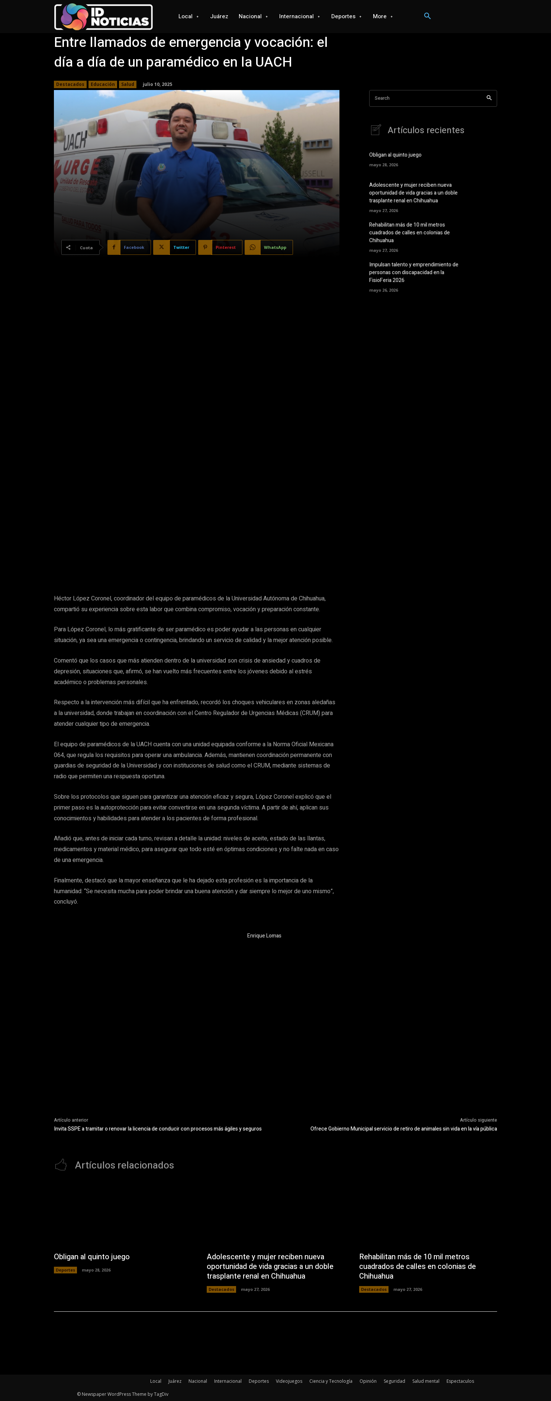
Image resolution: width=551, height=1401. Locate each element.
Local (155, 1381)
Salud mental (425, 1381)
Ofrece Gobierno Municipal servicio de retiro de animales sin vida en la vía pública (403, 1129)
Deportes (65, 1270)
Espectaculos (460, 1381)
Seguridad (394, 1381)
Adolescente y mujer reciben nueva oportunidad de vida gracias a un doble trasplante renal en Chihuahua (413, 193)
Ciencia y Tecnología (330, 1381)
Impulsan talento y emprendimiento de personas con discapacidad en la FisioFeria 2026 (413, 272)
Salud (127, 84)
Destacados (70, 84)
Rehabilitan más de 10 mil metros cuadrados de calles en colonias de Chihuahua (409, 232)
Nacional (197, 1381)
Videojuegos (289, 1381)
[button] (427, 16)
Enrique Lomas (264, 936)
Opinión (368, 1381)
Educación (102, 84)
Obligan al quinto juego (395, 155)
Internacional (228, 1381)
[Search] (489, 98)
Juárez (174, 1381)
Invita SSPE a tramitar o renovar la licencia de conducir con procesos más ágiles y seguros (158, 1129)
